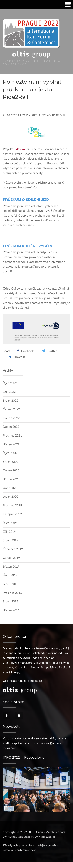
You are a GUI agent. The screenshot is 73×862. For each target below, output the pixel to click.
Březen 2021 (11, 444)
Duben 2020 (11, 470)
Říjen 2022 (10, 383)
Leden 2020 (10, 496)
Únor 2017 (10, 575)
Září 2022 (9, 391)
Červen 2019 (11, 557)
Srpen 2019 (10, 540)
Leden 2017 (10, 584)
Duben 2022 (11, 426)
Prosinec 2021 (12, 435)
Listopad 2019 (12, 514)
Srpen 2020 (10, 461)
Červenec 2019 (13, 549)
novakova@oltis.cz (49, 743)
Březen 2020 (11, 479)
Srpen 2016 (10, 601)
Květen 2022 (11, 418)
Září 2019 (9, 531)
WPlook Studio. (45, 836)
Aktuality (38, 115)
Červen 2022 (11, 409)
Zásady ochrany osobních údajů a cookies (30, 845)
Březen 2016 (11, 610)
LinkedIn (19, 357)
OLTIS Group (56, 115)
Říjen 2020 (10, 453)
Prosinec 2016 (12, 592)
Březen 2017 (11, 566)
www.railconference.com (19, 850)
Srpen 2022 (10, 400)
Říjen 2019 (10, 522)
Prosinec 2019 (12, 505)
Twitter (52, 351)
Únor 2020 (10, 488)
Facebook (27, 351)
